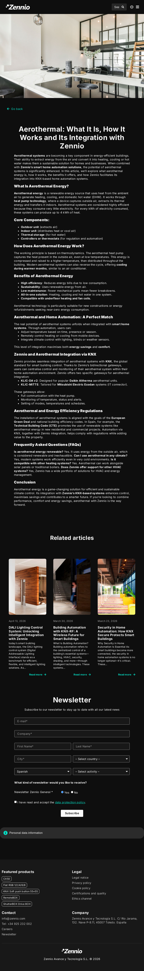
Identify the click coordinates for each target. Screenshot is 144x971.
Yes (66, 792)
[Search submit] (123, 7)
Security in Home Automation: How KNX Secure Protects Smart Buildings (116, 633)
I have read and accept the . (51, 802)
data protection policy (70, 802)
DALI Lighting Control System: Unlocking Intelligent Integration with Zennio (26, 633)
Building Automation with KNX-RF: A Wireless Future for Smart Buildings (69, 633)
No (76, 792)
